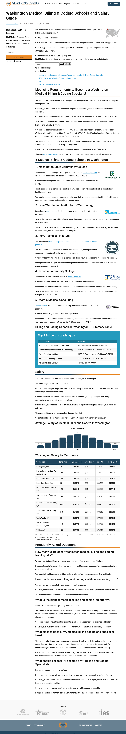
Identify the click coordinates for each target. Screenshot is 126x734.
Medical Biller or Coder (12, 24)
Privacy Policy (39, 725)
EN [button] (85, 4)
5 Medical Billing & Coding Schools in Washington (57, 78)
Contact (98, 725)
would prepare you (90, 173)
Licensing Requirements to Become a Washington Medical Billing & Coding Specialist (71, 75)
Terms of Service (85, 725)
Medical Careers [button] (51, 4)
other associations (50, 154)
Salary (41, 81)
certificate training (75, 277)
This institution (41, 306)
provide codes (51, 211)
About (28, 725)
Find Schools (114, 4)
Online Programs (64, 4)
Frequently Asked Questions (49, 84)
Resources (75, 4)
